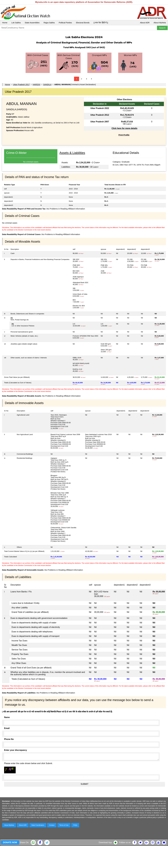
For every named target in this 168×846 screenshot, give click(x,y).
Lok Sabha (16, 22)
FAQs (75, 825)
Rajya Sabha (49, 22)
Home (4, 22)
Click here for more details (124, 128)
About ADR (145, 22)
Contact (51, 825)
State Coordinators (37, 825)
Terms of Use (64, 825)
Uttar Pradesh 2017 (21, 84)
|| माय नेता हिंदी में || (101, 22)
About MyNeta (160, 22)
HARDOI (36, 84)
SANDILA (47, 84)
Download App (105, 842)
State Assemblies (32, 22)
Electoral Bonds (82, 22)
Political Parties (65, 22)
